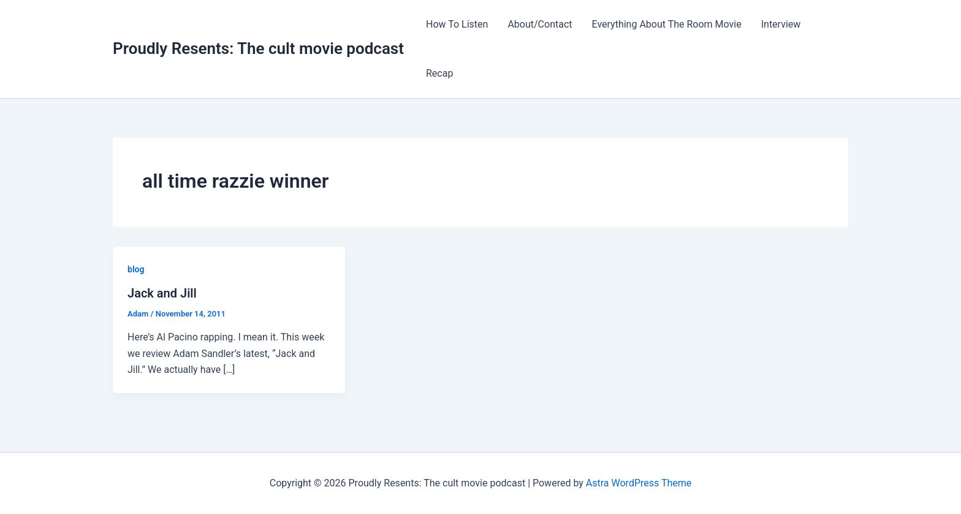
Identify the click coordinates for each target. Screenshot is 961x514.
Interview (781, 24)
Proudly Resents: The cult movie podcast (258, 48)
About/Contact (539, 24)
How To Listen (457, 24)
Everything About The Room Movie (667, 24)
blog (135, 269)
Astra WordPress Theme (638, 483)
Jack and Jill (162, 293)
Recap (439, 73)
